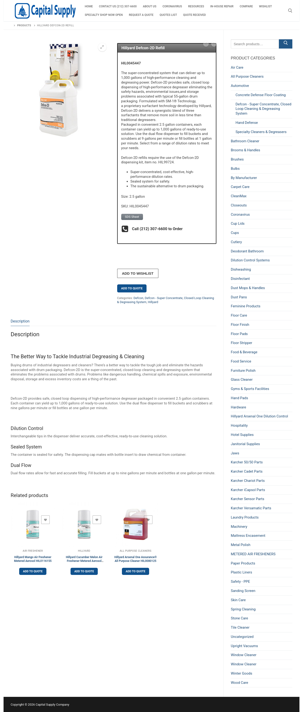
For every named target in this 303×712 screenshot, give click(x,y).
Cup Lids (238, 223)
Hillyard (153, 302)
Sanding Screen (243, 591)
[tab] (20, 321)
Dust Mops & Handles (248, 288)
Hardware (238, 407)
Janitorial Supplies (245, 444)
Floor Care (239, 315)
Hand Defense (247, 123)
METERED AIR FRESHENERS (253, 554)
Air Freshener (33, 550)
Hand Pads (239, 398)
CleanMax (239, 196)
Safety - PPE (240, 581)
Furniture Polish (243, 370)
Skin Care (238, 600)
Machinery (239, 526)
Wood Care (239, 683)
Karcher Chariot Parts (248, 481)
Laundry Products (244, 517)
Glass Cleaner (242, 379)
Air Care (237, 67)
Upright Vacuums (244, 646)
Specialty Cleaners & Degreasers (261, 132)
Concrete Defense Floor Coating (261, 95)
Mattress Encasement (248, 535)
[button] (102, 47)
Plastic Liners (241, 572)
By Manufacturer (244, 178)
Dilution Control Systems (250, 260)
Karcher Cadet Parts (247, 471)
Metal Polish (240, 545)
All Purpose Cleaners (135, 550)
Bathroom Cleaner (245, 141)
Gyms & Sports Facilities (250, 389)
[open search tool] (290, 11)
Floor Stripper (241, 343)
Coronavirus (240, 214)
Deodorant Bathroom (247, 251)
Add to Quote (132, 288)
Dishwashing (241, 269)
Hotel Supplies (242, 435)
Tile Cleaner (240, 627)
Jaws (235, 453)
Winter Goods (241, 673)
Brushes (237, 159)
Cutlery (236, 242)
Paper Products (243, 563)
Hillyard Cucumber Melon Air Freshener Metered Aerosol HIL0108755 (84, 560)
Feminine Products (245, 306)
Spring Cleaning (243, 609)
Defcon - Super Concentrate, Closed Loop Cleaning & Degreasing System (263, 109)
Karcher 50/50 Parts (247, 462)
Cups (235, 233)
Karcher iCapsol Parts (248, 490)
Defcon (138, 298)
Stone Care (239, 618)
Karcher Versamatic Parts (251, 508)
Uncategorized (242, 637)
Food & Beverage (244, 352)
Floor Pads (239, 334)
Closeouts (239, 205)
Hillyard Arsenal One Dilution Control (259, 416)
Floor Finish (240, 324)
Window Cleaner (243, 655)
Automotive (240, 86)
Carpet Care (240, 187)
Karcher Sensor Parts (247, 499)
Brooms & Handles (245, 150)
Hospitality (239, 425)
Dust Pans (239, 297)
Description (20, 321)
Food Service (241, 361)
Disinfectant (240, 279)
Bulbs (235, 168)
